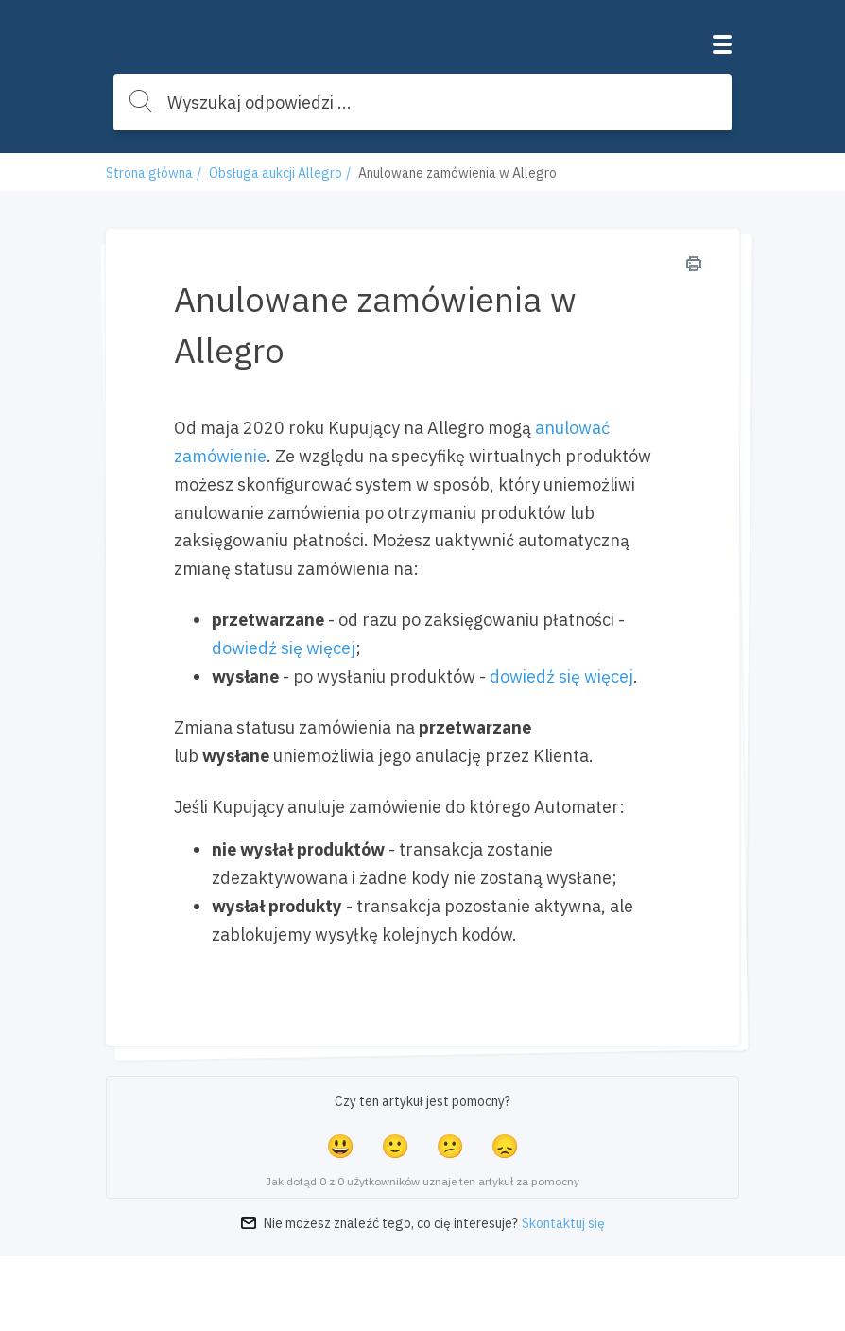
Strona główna (149, 173)
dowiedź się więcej (283, 648)
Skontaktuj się (563, 1223)
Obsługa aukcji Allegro (275, 173)
